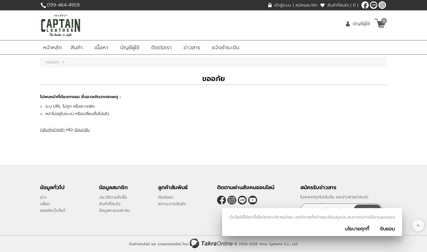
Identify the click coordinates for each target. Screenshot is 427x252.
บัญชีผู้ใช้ (361, 23)
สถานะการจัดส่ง (172, 204)
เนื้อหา (101, 47)
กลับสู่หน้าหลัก (52, 130)
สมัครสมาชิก (306, 5)
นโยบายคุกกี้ (357, 228)
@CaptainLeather (373, 5)
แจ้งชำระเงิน (225, 47)
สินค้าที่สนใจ (342, 5)
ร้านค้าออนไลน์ (139, 244)
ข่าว (43, 197)
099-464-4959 (63, 5)
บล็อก (45, 204)
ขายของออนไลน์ (169, 244)
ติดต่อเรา (161, 47)
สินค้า (77, 47)
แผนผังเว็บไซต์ (52, 210)
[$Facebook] (365, 5)
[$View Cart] (380, 23)
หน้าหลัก (52, 47)
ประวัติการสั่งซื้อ (113, 197)
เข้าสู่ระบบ (282, 5)
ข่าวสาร (192, 47)
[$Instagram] (382, 5)
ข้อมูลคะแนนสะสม (114, 210)
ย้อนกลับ (82, 130)
